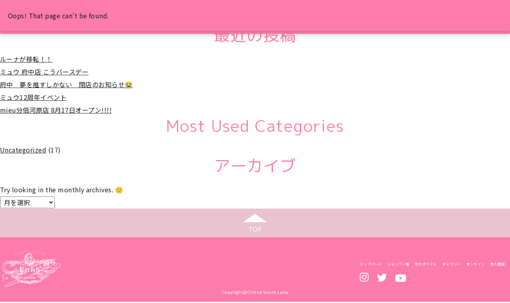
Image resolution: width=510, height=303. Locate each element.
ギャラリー (451, 265)
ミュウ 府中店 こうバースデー (44, 71)
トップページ (371, 265)
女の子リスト (426, 265)
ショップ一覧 (398, 265)
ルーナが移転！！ (26, 59)
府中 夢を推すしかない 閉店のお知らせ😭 (66, 84)
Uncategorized (23, 149)
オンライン (475, 265)
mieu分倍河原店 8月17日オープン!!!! (56, 110)
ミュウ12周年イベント (33, 97)
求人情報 (497, 265)
